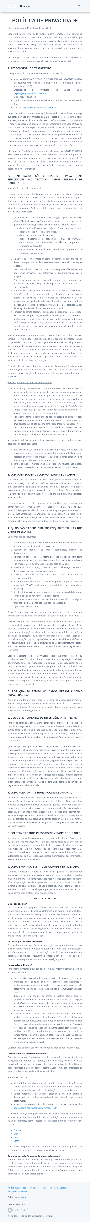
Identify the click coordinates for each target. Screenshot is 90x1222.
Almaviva (22, 1197)
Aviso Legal (35, 1188)
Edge (16, 1133)
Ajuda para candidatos (17, 1191)
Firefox (17, 1137)
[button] (80, 6)
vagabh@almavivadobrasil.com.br (30, 93)
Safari (16, 1140)
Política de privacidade (17, 1188)
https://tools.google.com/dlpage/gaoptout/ (35, 1107)
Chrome (17, 1130)
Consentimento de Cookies (55, 1188)
